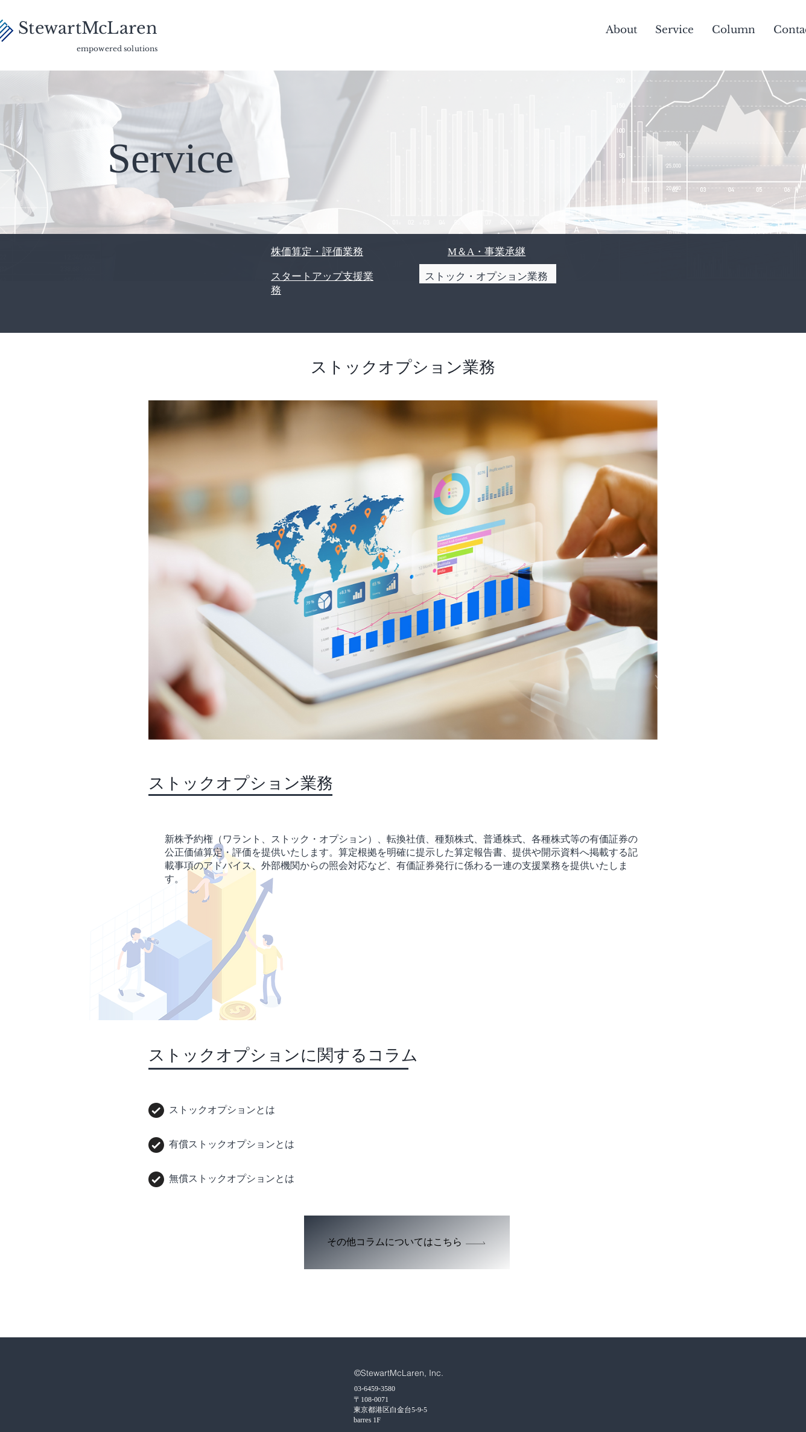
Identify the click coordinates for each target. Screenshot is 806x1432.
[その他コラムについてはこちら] (407, 1242)
